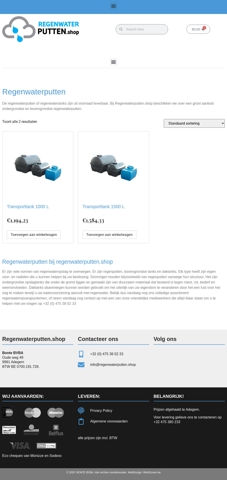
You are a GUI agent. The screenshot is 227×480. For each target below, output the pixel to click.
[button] (113, 6)
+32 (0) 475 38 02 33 (59, 303)
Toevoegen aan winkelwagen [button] (34, 235)
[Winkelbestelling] (194, 123)
